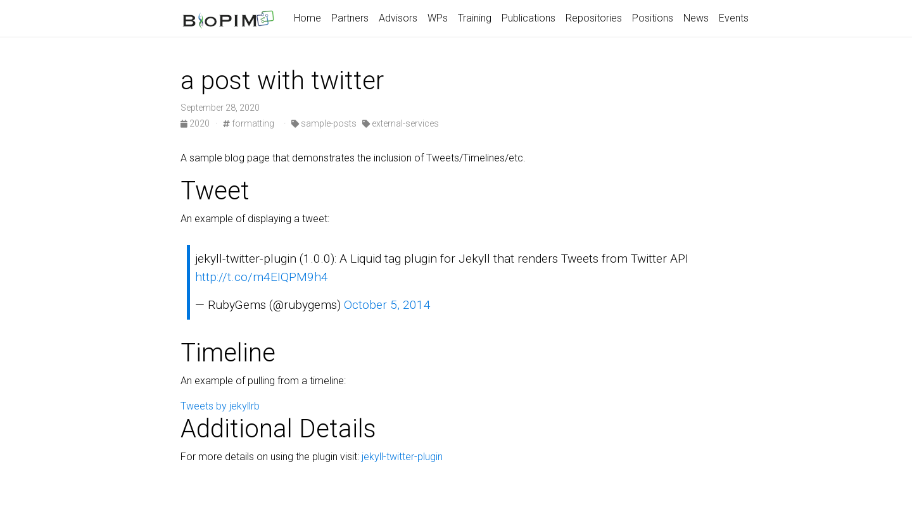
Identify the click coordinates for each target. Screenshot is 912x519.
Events (734, 18)
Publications (528, 18)
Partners (350, 18)
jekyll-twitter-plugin (402, 457)
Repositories (594, 18)
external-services (400, 123)
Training (474, 18)
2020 (196, 123)
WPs (438, 18)
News (696, 18)
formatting (248, 123)
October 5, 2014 (387, 304)
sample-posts (324, 123)
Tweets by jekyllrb (220, 406)
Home (307, 18)
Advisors (398, 18)
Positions (652, 18)
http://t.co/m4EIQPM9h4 (261, 277)
